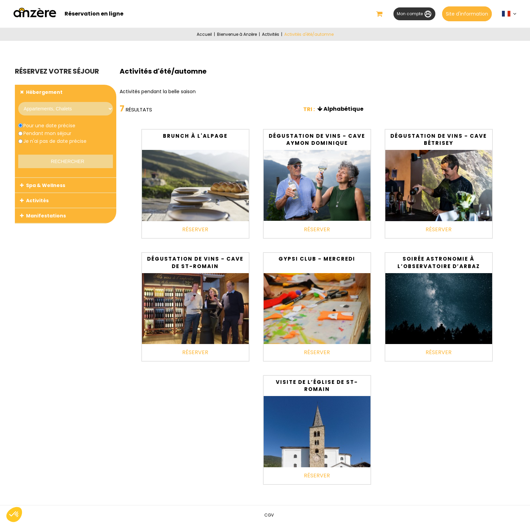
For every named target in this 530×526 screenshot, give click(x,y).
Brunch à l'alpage (195, 136)
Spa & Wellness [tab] (45, 186)
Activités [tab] (37, 201)
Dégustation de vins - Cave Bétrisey (438, 140)
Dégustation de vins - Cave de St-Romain (195, 263)
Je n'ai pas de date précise (55, 142)
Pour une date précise (49, 127)
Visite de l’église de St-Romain (317, 386)
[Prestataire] (65, 109)
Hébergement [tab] (44, 93)
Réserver (195, 230)
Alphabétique (343, 110)
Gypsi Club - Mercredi (317, 259)
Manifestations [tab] (46, 216)
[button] (372, 14)
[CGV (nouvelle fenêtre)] (269, 516)
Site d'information (466, 14)
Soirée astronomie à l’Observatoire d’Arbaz (438, 263)
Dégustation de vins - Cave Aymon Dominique (317, 140)
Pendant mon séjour (47, 134)
